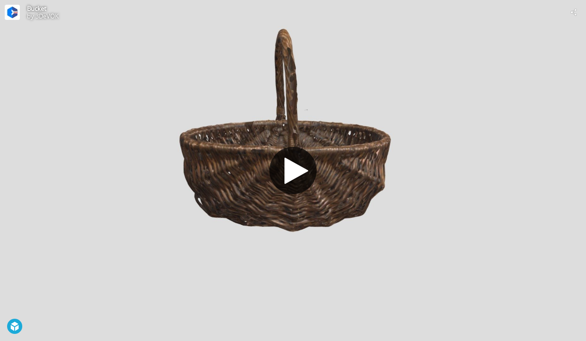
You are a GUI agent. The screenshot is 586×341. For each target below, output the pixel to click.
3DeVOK (47, 16)
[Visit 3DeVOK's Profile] (12, 12)
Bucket (36, 8)
